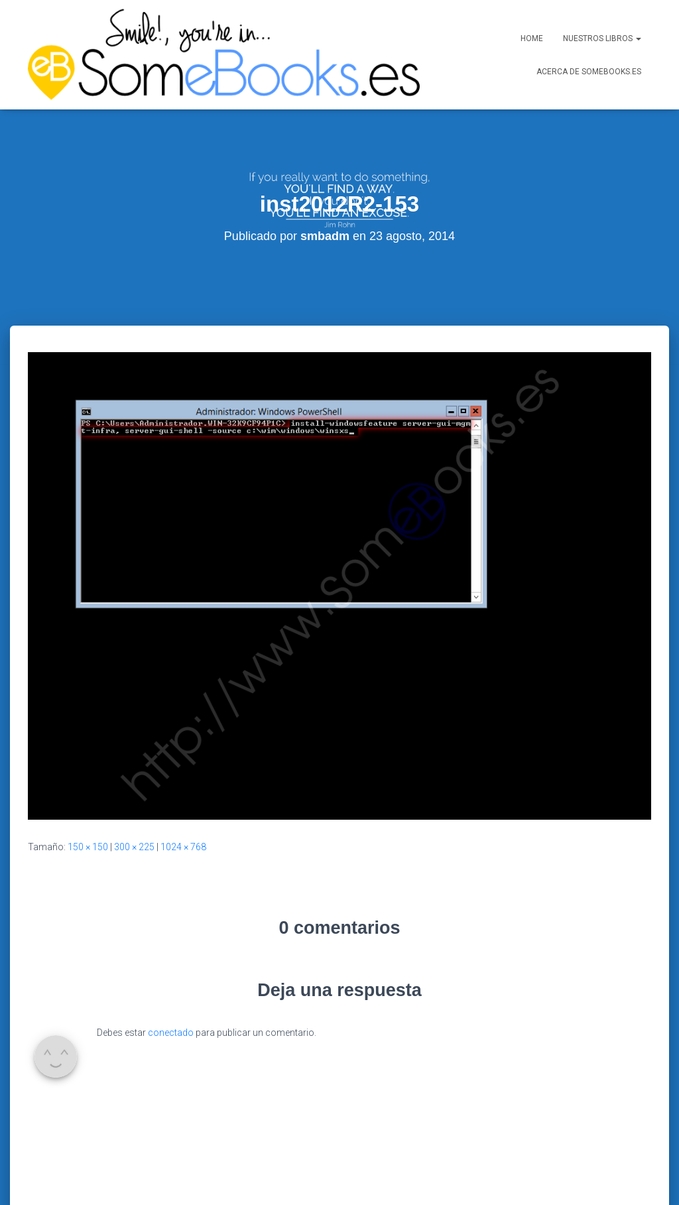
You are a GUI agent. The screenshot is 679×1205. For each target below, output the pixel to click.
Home (532, 38)
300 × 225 (134, 788)
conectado (171, 974)
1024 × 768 (183, 788)
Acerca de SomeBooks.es (588, 71)
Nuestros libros (602, 38)
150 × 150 (88, 788)
